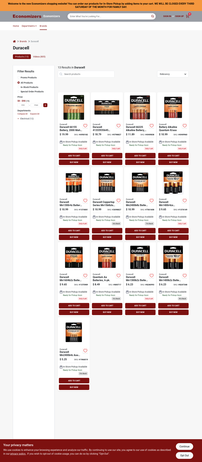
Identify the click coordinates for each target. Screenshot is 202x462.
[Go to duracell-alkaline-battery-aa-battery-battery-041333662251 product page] (140, 129)
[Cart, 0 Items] (187, 16)
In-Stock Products (29, 87)
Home (16, 26)
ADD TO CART (74, 156)
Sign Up (179, 16)
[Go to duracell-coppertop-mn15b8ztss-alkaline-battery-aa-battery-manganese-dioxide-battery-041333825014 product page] (107, 204)
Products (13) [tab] (22, 56)
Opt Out (184, 455)
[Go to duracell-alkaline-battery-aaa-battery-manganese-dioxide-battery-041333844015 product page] (140, 204)
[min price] (22, 105)
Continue (184, 446)
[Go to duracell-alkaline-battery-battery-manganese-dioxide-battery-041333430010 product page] (74, 204)
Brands (43, 26)
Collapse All (22, 114)
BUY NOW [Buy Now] (74, 162)
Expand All (34, 114)
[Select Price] (45, 105)
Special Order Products (32, 91)
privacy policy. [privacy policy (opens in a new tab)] (18, 453)
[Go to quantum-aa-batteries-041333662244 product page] (107, 279)
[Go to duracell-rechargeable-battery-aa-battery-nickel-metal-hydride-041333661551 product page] (74, 129)
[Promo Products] (18, 77)
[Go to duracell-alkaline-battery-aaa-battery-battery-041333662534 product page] (173, 129)
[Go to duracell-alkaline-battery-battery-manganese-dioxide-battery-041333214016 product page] (173, 279)
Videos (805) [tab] (39, 56)
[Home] (14, 41)
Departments (28, 26)
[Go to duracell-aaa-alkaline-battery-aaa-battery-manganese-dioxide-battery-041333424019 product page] (74, 354)
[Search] (153, 16)
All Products (27, 83)
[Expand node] (18, 118)
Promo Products (29, 77)
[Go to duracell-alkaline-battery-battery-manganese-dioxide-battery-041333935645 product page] (107, 129)
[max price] (36, 105)
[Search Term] (112, 16)
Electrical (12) (27, 118)
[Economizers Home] (27, 16)
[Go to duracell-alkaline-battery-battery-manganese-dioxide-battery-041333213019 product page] (140, 279)
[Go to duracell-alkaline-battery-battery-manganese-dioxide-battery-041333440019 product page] (173, 204)
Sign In (167, 16)
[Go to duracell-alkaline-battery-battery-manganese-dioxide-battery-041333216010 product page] (74, 279)
